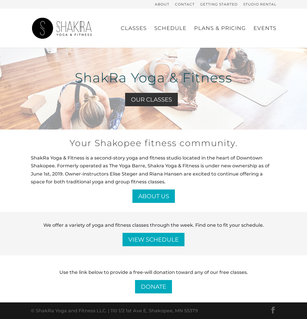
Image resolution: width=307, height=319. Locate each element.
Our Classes (151, 99)
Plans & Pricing (220, 28)
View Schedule (153, 239)
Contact (185, 4)
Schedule (170, 28)
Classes (134, 28)
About (162, 4)
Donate (153, 286)
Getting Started (219, 4)
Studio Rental (259, 4)
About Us (153, 196)
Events (264, 28)
